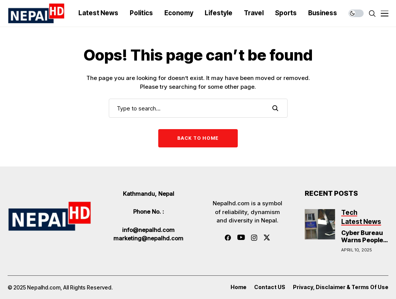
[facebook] (228, 238)
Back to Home (198, 138)
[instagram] (254, 238)
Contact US (269, 287)
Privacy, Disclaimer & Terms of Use (340, 287)
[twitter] (267, 237)
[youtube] (241, 237)
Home (239, 287)
